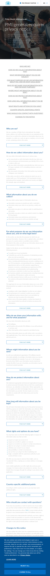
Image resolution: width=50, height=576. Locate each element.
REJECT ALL (25, 567)
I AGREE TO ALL (25, 573)
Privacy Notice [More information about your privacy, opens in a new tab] (25, 556)
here (27, 510)
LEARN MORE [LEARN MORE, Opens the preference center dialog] (11, 560)
